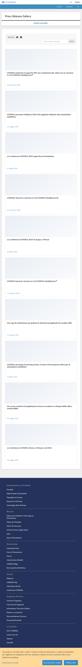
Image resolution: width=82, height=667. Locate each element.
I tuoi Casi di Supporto (15, 604)
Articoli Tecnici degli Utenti (17, 530)
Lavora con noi (12, 635)
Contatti (10, 642)
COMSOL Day (12, 582)
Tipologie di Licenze (14, 497)
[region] (41, 657)
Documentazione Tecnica (16, 616)
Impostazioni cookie (10, 662)
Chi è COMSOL (12, 631)
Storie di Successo (14, 526)
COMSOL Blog (12, 564)
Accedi (59, 7)
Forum (9, 556)
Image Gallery (41, 23)
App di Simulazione (14, 538)
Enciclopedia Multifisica (16, 568)
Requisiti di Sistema (14, 501)
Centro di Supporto (14, 600)
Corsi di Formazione (14, 552)
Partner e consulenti (15, 612)
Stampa (9, 638)
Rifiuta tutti (71, 662)
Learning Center (13, 548)
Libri (8, 534)
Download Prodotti (14, 620)
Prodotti (10, 489)
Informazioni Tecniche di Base (18, 608)
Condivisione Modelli (15, 560)
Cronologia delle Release (16, 505)
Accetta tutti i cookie (52, 662)
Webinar (10, 578)
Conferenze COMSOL (15, 590)
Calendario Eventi (14, 586)
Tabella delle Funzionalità (17, 493)
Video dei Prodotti (14, 522)
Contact (69, 7)
